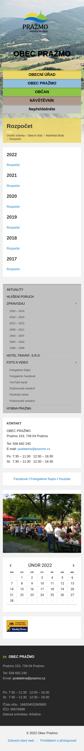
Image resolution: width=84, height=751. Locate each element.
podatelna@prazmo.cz (34, 449)
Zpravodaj (16, 303)
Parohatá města (19, 394)
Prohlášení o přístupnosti (58, 740)
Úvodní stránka (16, 135)
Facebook (21, 479)
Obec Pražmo (42, 53)
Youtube (64, 479)
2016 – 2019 (17, 317)
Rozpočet (13, 165)
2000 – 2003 (17, 341)
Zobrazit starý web (21, 740)
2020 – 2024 (17, 311)
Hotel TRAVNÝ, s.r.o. (24, 355)
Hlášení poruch (20, 296)
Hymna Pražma (19, 408)
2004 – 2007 (17, 335)
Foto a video (17, 362)
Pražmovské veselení (22, 388)
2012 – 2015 (17, 323)
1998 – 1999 (17, 348)
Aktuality (15, 289)
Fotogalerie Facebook (22, 376)
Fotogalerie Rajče (20, 370)
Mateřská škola (55, 135)
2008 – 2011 (17, 329)
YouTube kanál (18, 382)
